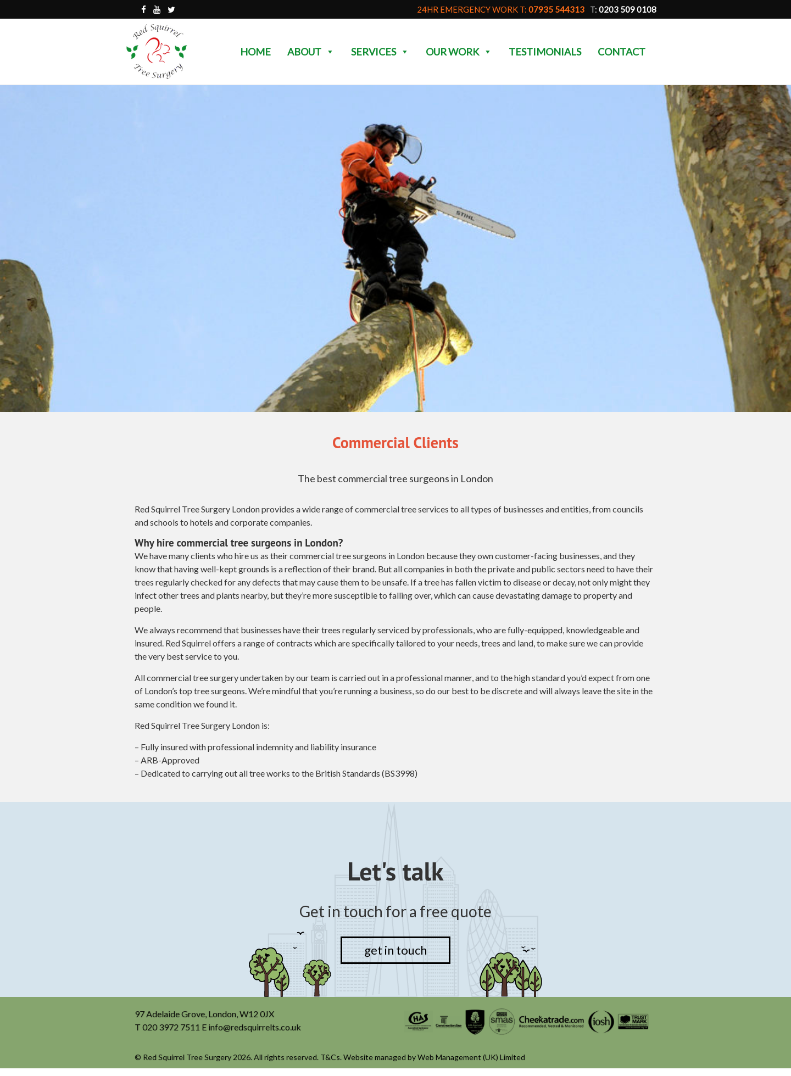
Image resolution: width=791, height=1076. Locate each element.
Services (380, 52)
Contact (621, 52)
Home (255, 52)
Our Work (459, 52)
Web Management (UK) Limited (471, 1057)
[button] (330, 52)
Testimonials (545, 52)
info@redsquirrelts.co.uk (255, 1028)
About (311, 52)
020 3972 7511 (172, 1028)
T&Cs (331, 1057)
